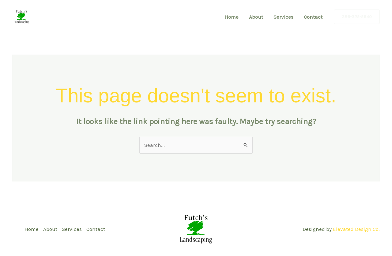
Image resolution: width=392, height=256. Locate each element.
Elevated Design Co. (356, 229)
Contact (313, 17)
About (256, 17)
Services (283, 17)
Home (231, 17)
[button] (357, 17)
